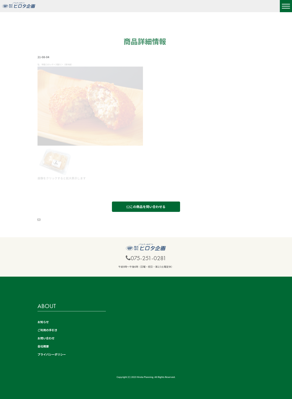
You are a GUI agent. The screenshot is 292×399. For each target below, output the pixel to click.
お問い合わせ (46, 338)
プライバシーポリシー (52, 354)
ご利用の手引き (47, 330)
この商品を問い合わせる (146, 206)
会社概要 (43, 346)
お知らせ (43, 322)
